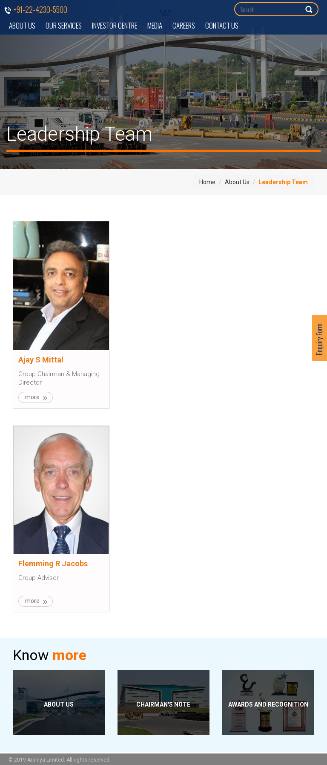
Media (154, 25)
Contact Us (221, 25)
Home (207, 182)
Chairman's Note (163, 704)
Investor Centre (114, 25)
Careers (183, 25)
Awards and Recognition (268, 704)
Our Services (64, 25)
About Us (22, 25)
